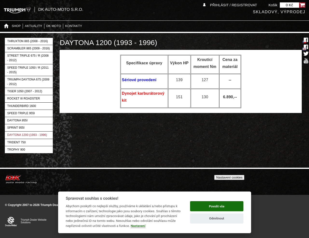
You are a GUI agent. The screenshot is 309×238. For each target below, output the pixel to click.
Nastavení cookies (229, 177)
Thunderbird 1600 (21, 106)
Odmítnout (216, 218)
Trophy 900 (16, 149)
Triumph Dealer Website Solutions (34, 221)
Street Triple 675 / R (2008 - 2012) (28, 58)
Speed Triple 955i (21, 113)
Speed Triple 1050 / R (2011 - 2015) (28, 70)
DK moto (53, 26)
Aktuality (33, 26)
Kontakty (73, 26)
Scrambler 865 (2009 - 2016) (28, 48)
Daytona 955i (17, 120)
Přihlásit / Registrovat (233, 5)
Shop (16, 26)
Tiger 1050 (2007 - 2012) (24, 91)
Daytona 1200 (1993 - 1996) (27, 135)
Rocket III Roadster (23, 98)
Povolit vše (216, 206)
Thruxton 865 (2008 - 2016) (27, 41)
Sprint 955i (16, 127)
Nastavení (138, 226)
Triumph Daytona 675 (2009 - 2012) (28, 82)
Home (6, 26)
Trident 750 (16, 142)
